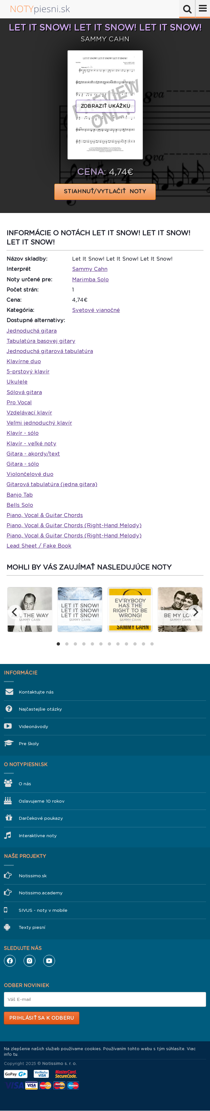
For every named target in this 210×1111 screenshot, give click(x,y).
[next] (195, 612)
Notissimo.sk (33, 875)
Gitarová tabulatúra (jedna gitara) (52, 484)
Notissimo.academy (41, 892)
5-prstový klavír (28, 371)
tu (15, 1054)
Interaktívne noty (38, 835)
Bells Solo (20, 505)
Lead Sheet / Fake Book (39, 546)
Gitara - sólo (23, 464)
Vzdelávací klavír (29, 413)
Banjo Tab (20, 495)
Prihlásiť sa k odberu (41, 1018)
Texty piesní (32, 927)
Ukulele (17, 382)
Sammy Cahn (89, 269)
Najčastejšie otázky (40, 709)
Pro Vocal (19, 402)
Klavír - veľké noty (31, 443)
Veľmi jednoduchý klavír (39, 423)
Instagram (29, 961)
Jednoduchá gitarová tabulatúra (50, 351)
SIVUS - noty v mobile (43, 910)
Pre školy (29, 743)
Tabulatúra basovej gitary (41, 341)
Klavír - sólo (23, 433)
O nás (25, 783)
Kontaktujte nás (36, 692)
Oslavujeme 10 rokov (42, 801)
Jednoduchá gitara (32, 331)
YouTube (49, 961)
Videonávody (33, 726)
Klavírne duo (24, 361)
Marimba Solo (90, 279)
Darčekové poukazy (41, 818)
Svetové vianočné (96, 310)
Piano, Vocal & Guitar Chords (45, 515)
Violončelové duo (30, 474)
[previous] (15, 612)
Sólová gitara (24, 392)
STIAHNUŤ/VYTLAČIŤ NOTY (105, 191)
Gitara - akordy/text (33, 454)
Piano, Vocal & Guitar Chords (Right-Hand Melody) (74, 525)
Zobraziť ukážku (105, 106)
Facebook (10, 961)
